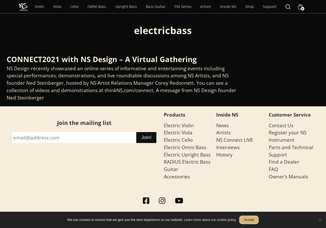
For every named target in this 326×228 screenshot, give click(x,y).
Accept (249, 220)
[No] (319, 219)
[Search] (287, 6)
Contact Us (281, 125)
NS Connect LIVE (234, 139)
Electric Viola (178, 132)
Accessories (177, 176)
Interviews (228, 147)
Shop (249, 6)
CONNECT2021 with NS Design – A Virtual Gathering (102, 59)
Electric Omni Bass (185, 147)
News (222, 125)
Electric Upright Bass (187, 154)
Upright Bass (126, 6)
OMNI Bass (96, 6)
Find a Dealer (284, 161)
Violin (39, 6)
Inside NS (228, 6)
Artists (205, 6)
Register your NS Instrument (287, 136)
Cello (74, 6)
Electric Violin (179, 125)
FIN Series (183, 6)
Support (270, 6)
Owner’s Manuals (288, 176)
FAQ (273, 169)
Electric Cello (178, 139)
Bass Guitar (156, 6)
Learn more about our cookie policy (210, 220)
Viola (57, 6)
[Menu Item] (23, 6)
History (224, 154)
